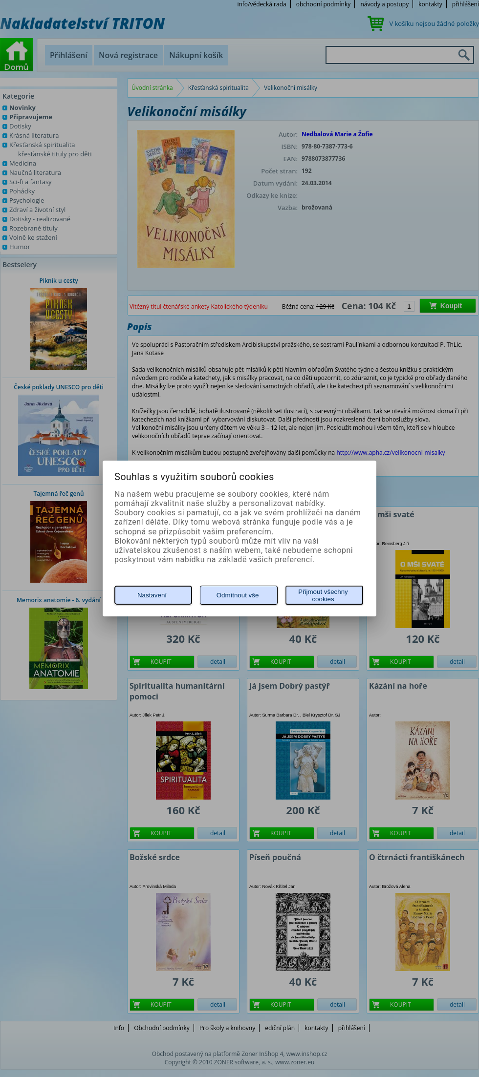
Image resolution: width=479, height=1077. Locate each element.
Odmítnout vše (238, 595)
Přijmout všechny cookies (323, 595)
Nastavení (152, 595)
